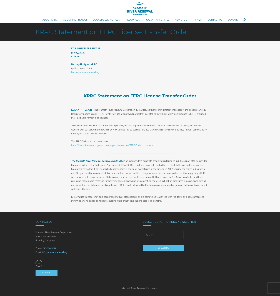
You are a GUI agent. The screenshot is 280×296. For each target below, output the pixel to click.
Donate (46, 273)
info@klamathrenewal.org (55, 252)
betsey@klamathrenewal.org (85, 72)
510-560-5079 (49, 248)
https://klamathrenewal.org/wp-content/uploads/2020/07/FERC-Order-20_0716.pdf (114, 146)
